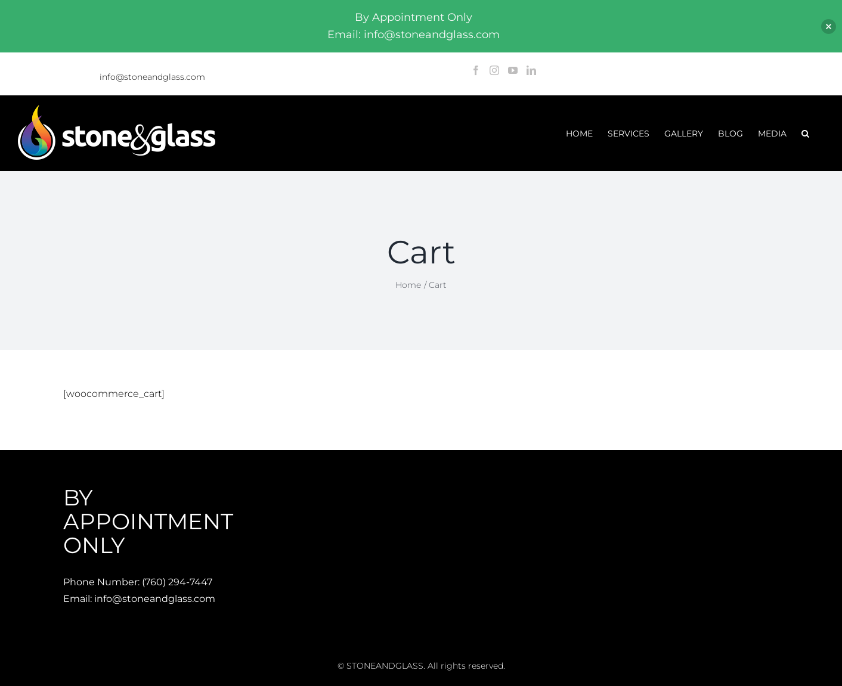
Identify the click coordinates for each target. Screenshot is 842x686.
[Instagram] (494, 70)
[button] (805, 133)
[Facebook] (476, 70)
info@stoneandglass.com (152, 77)
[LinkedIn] (531, 70)
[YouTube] (513, 70)
